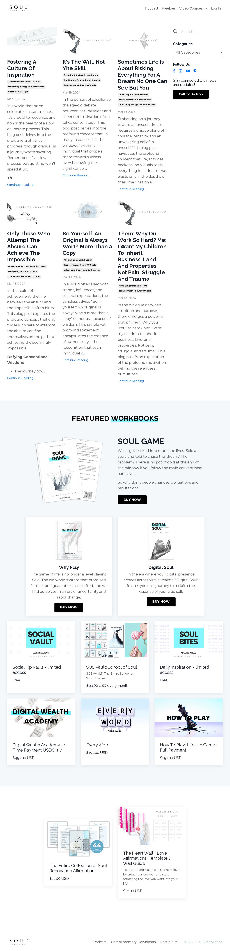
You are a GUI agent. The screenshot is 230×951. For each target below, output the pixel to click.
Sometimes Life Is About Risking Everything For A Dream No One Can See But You (142, 75)
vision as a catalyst (18, 92)
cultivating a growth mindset (133, 95)
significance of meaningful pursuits (82, 80)
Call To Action (191, 94)
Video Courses (193, 8)
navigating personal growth (22, 271)
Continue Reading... (21, 184)
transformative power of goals (24, 82)
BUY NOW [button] (132, 500)
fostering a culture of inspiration (81, 75)
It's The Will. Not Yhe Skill (84, 65)
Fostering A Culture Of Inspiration (21, 68)
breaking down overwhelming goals (27, 266)
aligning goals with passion (78, 260)
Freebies (169, 8)
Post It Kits (169, 942)
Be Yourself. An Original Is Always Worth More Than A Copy (87, 243)
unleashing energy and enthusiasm (26, 87)
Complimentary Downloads (133, 942)
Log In (216, 8)
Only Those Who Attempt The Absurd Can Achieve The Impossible (28, 246)
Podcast (151, 8)
